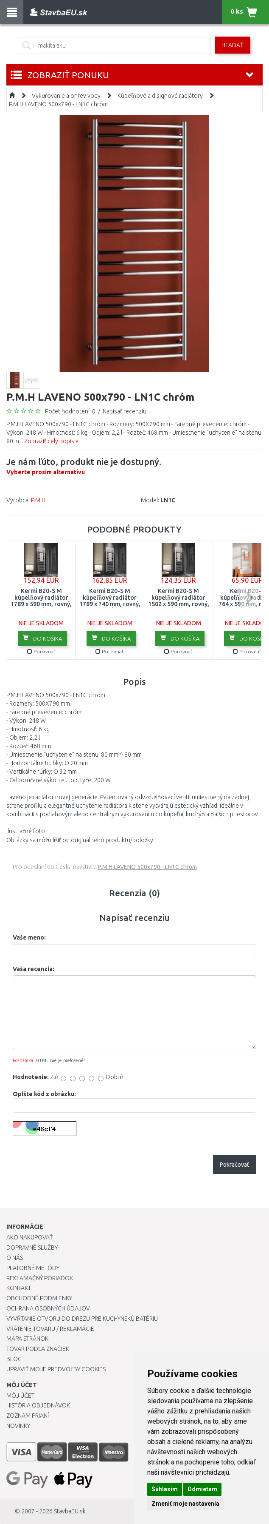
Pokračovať (234, 1164)
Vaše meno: (29, 937)
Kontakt (18, 1288)
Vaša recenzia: (33, 969)
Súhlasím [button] (164, 1489)
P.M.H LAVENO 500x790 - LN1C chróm (58, 104)
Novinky (18, 1425)
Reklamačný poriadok (39, 1278)
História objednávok (38, 1405)
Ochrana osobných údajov (48, 1308)
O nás (14, 1257)
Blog (14, 1359)
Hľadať (232, 45)
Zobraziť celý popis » (51, 441)
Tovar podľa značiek (37, 1348)
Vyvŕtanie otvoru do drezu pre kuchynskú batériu (82, 1318)
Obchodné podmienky (39, 1298)
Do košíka (42, 638)
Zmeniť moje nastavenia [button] (185, 1503)
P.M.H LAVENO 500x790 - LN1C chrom (147, 866)
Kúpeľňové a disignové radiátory (160, 95)
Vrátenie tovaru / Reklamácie (50, 1328)
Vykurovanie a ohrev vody (66, 95)
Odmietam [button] (202, 1489)
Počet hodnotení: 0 (70, 411)
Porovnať (41, 651)
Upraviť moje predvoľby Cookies (56, 1369)
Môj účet (20, 1395)
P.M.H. (39, 500)
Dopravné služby (32, 1247)
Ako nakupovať (29, 1237)
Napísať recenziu (124, 411)
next (248, 597)
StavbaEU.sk (70, 1511)
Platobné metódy (32, 1268)
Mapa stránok (27, 1338)
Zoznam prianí (27, 1415)
